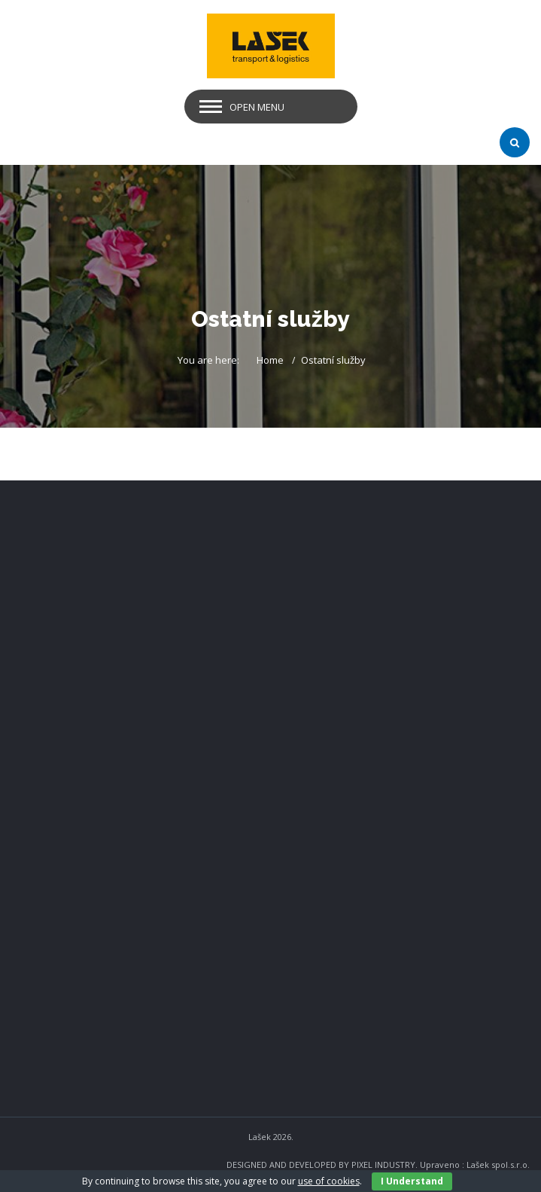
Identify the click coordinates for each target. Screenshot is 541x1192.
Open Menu (256, 107)
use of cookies (329, 1181)
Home (270, 360)
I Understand (412, 1181)
